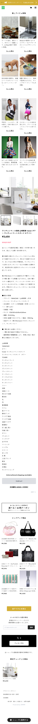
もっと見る (10, 51)
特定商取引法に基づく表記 (11, 694)
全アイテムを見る (19, 609)
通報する (33, 492)
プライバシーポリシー (9, 691)
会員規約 (5, 698)
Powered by (19, 704)
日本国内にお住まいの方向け (19, 487)
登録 (31, 627)
